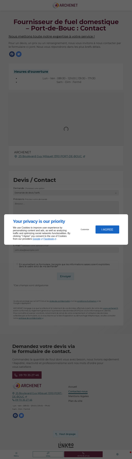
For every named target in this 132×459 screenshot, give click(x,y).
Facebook (49, 239)
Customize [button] (85, 229)
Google (36, 239)
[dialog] (66, 229)
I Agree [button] (107, 229)
